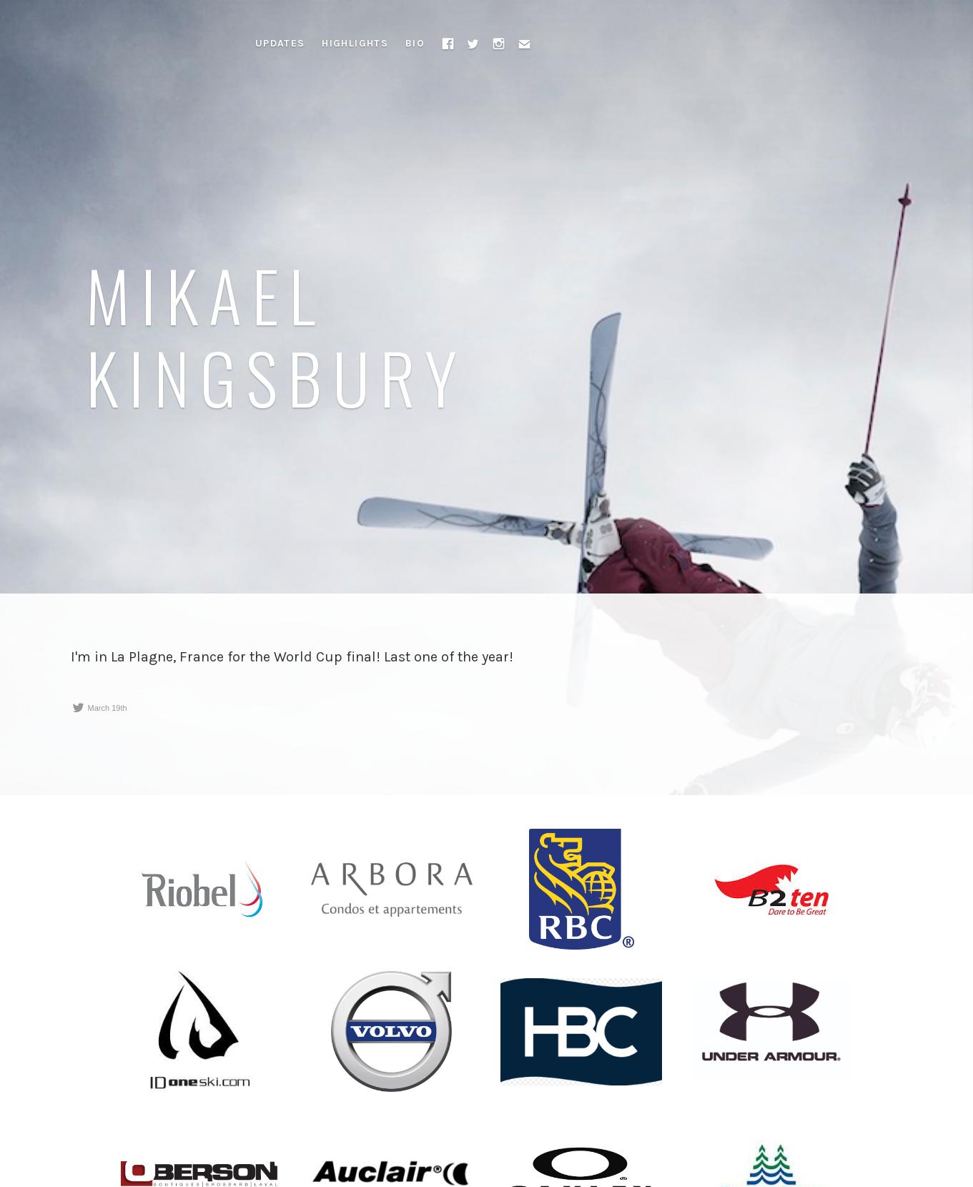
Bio (415, 43)
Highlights (355, 43)
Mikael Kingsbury (276, 335)
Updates (280, 43)
